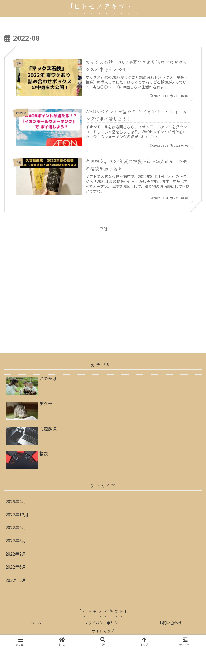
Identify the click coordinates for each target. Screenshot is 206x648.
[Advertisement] (103, 285)
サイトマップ (103, 631)
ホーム (35, 622)
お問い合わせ (170, 622)
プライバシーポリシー (103, 622)
